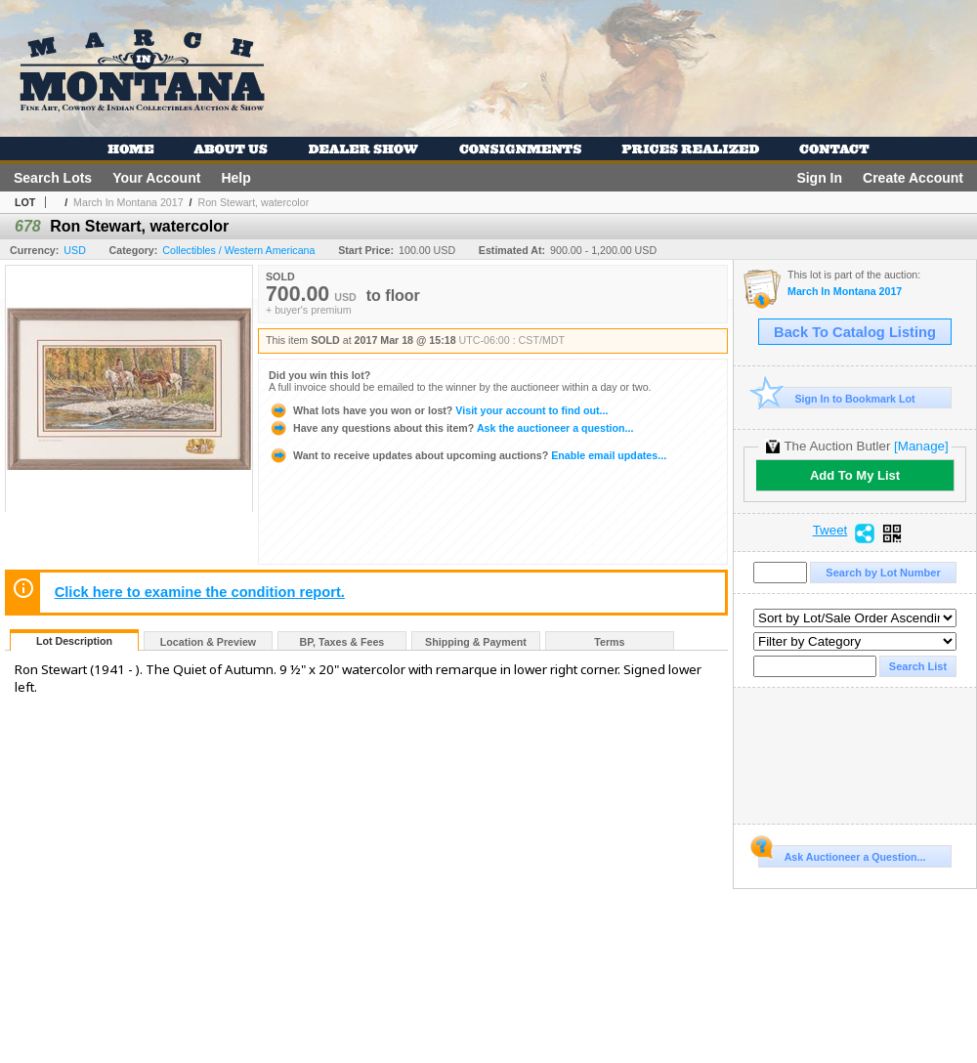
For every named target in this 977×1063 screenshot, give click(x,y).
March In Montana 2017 (128, 202)
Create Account (913, 178)
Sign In (819, 178)
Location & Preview (208, 642)
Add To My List (855, 475)
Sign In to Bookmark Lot (836, 398)
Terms (609, 642)
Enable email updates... (467, 455)
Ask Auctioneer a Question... (841, 854)
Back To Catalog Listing (855, 332)
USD (75, 250)
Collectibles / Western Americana (238, 250)
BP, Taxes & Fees (342, 642)
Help (235, 178)
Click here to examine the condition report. (200, 592)
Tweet (830, 530)
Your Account (156, 178)
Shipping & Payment (476, 642)
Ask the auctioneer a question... (451, 428)
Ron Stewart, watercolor (253, 202)
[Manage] (921, 446)
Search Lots (53, 178)
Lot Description (74, 641)
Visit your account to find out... (438, 410)
